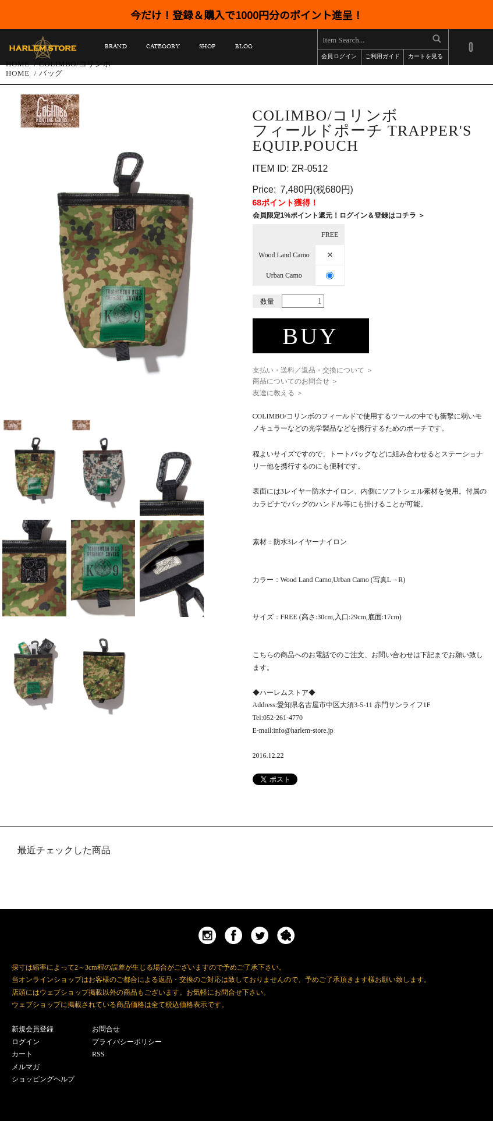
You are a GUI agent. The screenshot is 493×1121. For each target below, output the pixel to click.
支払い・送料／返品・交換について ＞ (313, 370)
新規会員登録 (33, 1029)
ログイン (26, 1042)
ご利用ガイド (382, 57)
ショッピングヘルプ (43, 1079)
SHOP (207, 48)
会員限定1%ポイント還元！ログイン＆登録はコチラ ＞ (339, 215)
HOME (18, 73)
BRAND (115, 48)
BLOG (244, 48)
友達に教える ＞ (278, 393)
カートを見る (425, 57)
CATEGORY (162, 48)
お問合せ (106, 1029)
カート (22, 1054)
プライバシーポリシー (127, 1042)
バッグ (51, 73)
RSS (98, 1054)
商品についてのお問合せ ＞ (295, 381)
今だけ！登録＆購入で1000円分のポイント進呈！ (246, 14)
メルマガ (26, 1067)
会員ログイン (338, 57)
